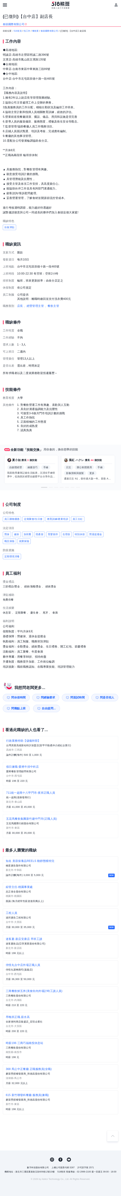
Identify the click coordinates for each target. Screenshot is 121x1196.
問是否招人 (107, 697)
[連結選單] (5, 5)
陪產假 (39, 534)
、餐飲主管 (52, 305)
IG (52, 1160)
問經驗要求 (48, 697)
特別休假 (80, 534)
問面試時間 (77, 697)
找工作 (27, 31)
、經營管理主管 (34, 305)
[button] (44, 487)
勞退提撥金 (95, 534)
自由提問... (48, 708)
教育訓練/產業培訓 (57, 519)
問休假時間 (18, 697)
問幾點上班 (18, 708)
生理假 (66, 534)
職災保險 (9, 541)
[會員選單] (116, 5)
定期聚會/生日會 (33, 519)
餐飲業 (35, 31)
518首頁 (18, 31)
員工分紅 (78, 519)
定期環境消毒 (11, 556)
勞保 (6, 534)
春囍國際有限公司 (49, 31)
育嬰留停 (53, 534)
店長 (20, 305)
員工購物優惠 (11, 519)
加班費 (27, 534)
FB (60, 1160)
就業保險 (24, 541)
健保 (16, 534)
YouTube (69, 1160)
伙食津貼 (9, 227)
